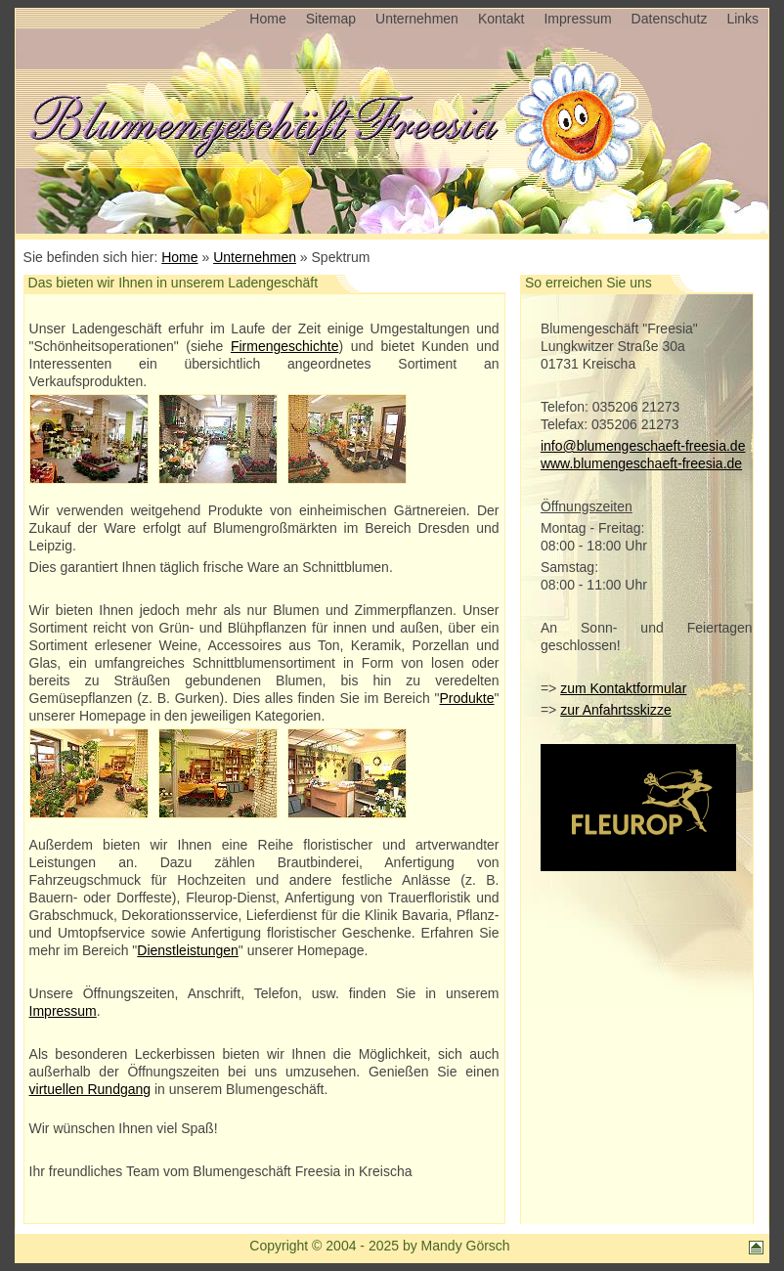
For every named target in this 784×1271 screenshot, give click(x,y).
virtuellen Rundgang (90, 1089)
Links (742, 18)
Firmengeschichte (285, 346)
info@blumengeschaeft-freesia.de (643, 446)
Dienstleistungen (188, 950)
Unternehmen (416, 18)
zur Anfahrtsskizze (616, 710)
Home (267, 18)
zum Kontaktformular (623, 688)
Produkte (466, 698)
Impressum (577, 18)
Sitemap (331, 18)
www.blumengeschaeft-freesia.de (641, 463)
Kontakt (501, 18)
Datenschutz (670, 18)
